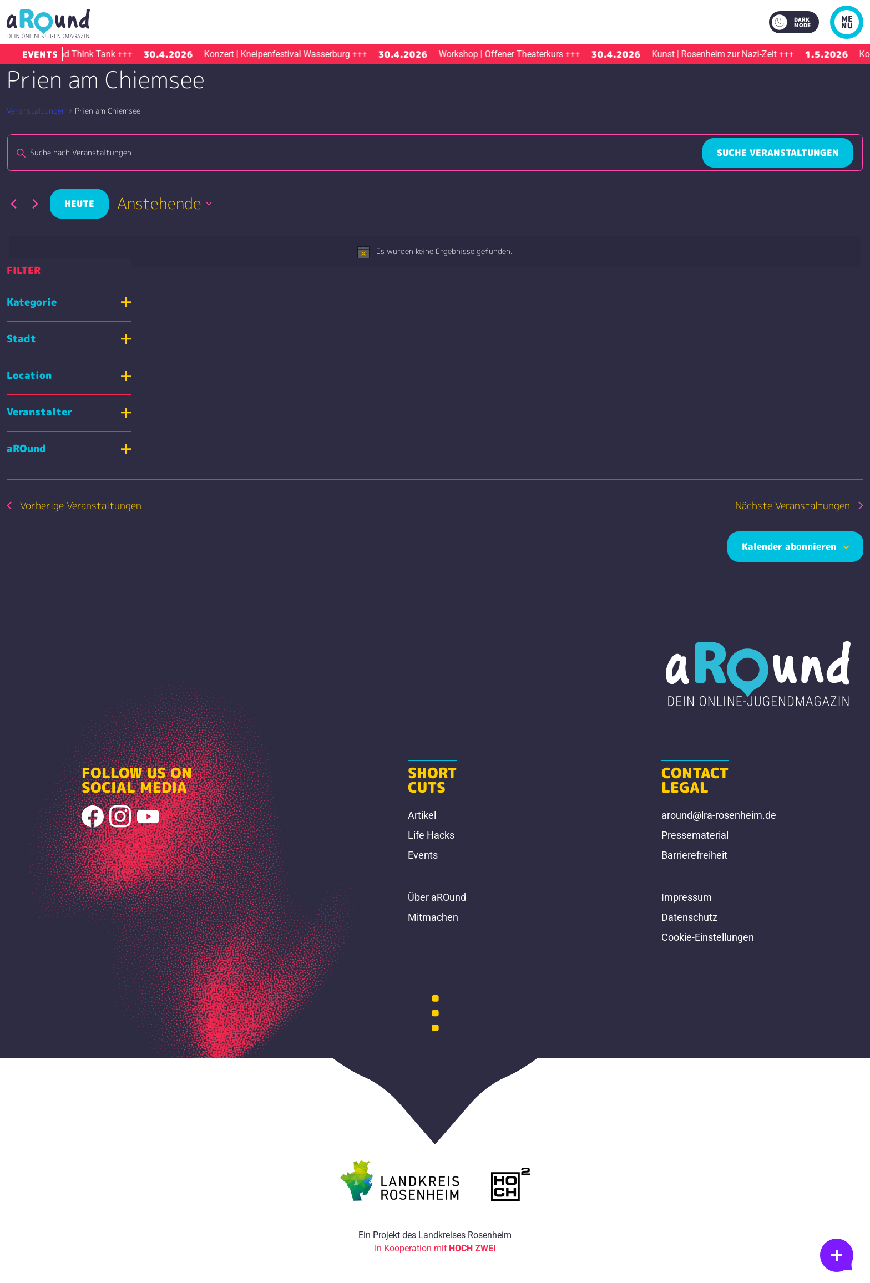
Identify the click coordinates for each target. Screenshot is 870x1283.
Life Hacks (431, 835)
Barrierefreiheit (694, 855)
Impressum (686, 897)
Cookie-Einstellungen (707, 937)
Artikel (422, 815)
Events (423, 855)
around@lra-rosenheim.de (718, 815)
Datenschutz (689, 917)
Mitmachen (433, 917)
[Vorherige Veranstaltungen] (13, 203)
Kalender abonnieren (789, 546)
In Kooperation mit (435, 1248)
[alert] (435, 251)
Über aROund (437, 897)
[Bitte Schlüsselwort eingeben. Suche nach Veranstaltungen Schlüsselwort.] (355, 152)
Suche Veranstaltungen (778, 152)
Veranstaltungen (36, 110)
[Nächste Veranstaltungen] (35, 203)
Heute (79, 203)
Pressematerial (695, 835)
